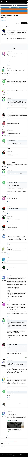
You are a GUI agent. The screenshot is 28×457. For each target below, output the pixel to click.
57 (3, 155)
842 (4, 220)
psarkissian (4, 50)
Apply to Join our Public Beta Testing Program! (14, 7)
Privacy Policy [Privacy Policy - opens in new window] (6, 454)
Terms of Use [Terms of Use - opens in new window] (3, 454)
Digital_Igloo (5, 17)
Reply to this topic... (6, 443)
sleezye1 (4, 150)
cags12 (4, 410)
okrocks (4, 121)
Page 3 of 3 (8, 437)
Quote (9, 108)
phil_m (4, 359)
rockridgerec (4, 376)
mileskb (4, 67)
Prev (2, 437)
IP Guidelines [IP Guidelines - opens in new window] (10, 454)
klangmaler (4, 215)
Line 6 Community (4, 1)
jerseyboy (3, 129)
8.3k (4, 102)
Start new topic (18, 23)
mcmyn (4, 246)
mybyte (4, 234)
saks (4, 256)
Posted (9, 51)
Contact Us (21, 454)
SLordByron (4, 79)
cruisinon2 (3, 97)
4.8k (4, 202)
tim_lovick (3, 302)
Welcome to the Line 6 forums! (14, 5)
